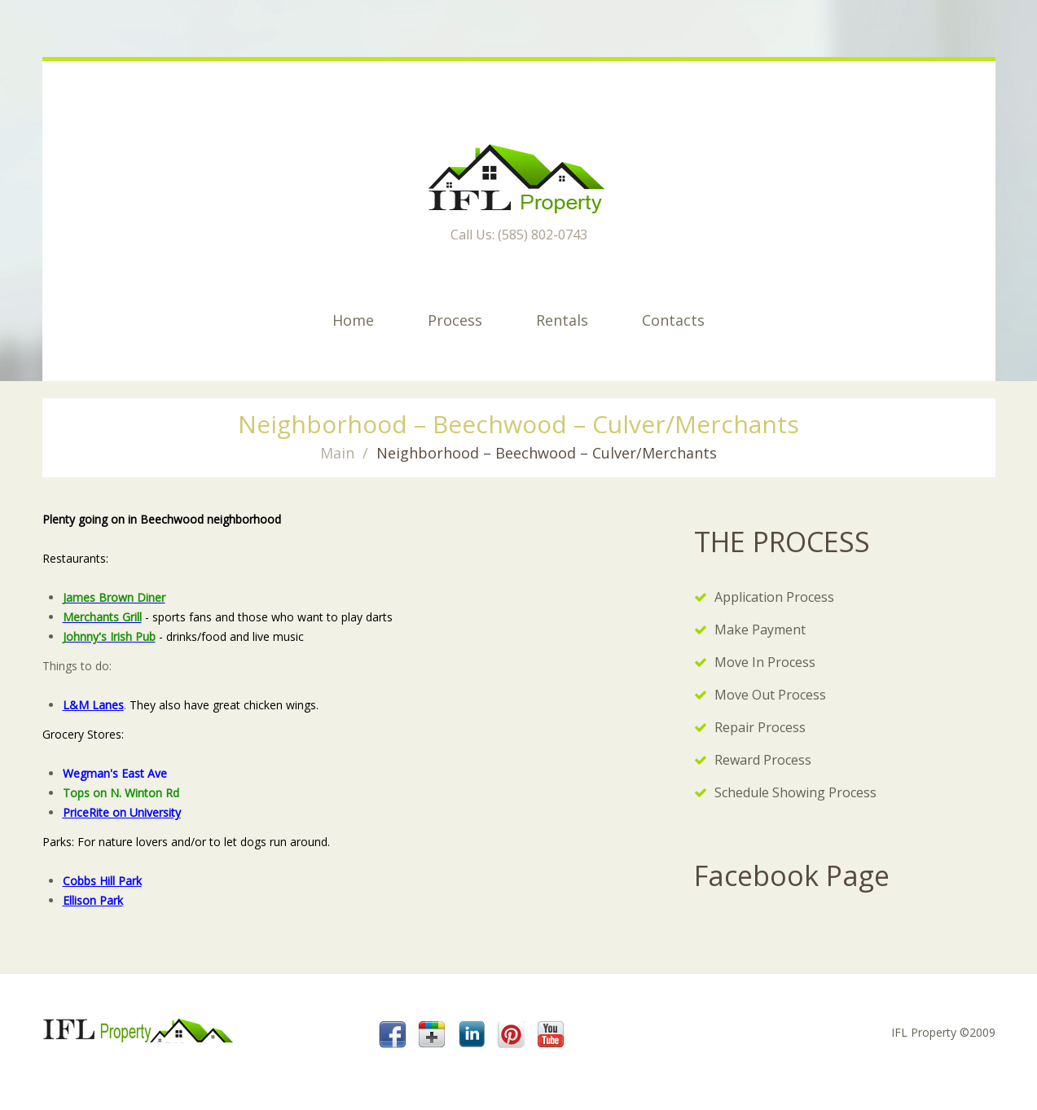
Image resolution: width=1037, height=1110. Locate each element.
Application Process (774, 597)
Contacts (673, 320)
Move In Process (764, 662)
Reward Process (762, 760)
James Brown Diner (114, 597)
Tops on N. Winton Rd (121, 793)
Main (337, 453)
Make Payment (760, 629)
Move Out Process (770, 695)
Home (353, 320)
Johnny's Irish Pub (109, 636)
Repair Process (760, 727)
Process (455, 320)
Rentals (562, 320)
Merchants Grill (102, 617)
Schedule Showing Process (795, 792)
